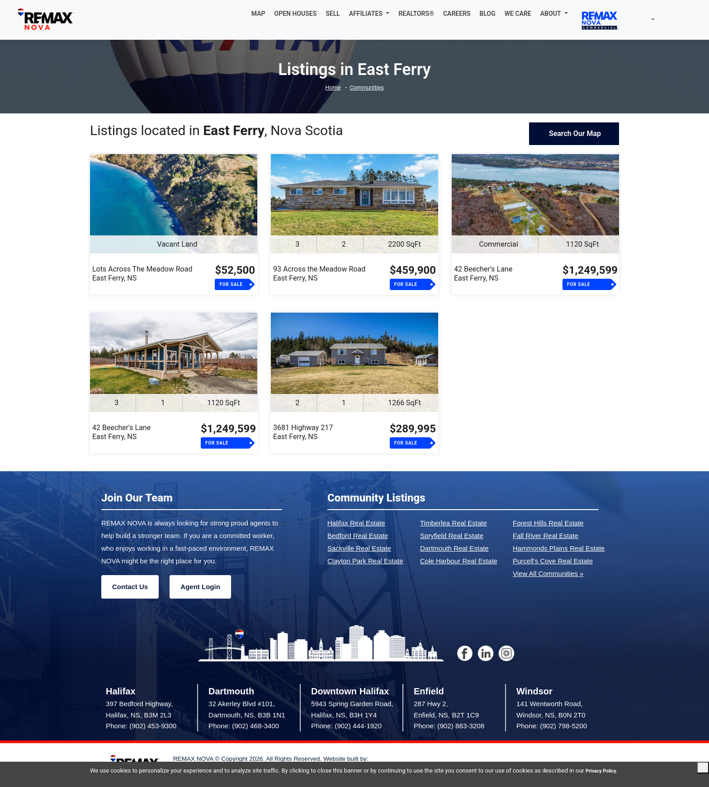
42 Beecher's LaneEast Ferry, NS (483, 273)
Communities (368, 87)
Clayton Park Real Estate (365, 561)
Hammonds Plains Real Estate (559, 548)
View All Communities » (548, 573)
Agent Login (200, 586)
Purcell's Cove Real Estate (553, 561)
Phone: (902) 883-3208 (449, 726)
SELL (333, 13)
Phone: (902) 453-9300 (141, 726)
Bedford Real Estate (357, 535)
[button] (369, 13)
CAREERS (457, 13)
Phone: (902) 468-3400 (243, 726)
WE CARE (518, 13)
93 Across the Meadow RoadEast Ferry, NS (319, 273)
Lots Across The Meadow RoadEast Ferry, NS (142, 273)
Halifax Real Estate (356, 523)
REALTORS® (416, 13)
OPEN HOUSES (295, 13)
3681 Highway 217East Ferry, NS (303, 432)
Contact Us (130, 586)
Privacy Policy (108, 770)
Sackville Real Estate (359, 548)
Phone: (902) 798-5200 (551, 726)
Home (330, 87)
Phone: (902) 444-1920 (346, 726)
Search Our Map (574, 133)
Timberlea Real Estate (453, 523)
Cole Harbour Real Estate (458, 561)
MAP (258, 13)
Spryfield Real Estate (451, 535)
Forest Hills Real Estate (548, 523)
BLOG (488, 13)
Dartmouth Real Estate (454, 548)
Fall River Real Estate (545, 535)
